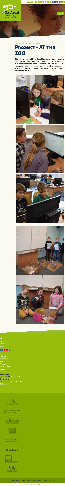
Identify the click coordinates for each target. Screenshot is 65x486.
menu (60, 13)
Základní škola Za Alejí (27, 43)
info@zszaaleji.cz (16, 376)
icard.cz (39, 480)
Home (17, 43)
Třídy (36, 43)
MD (40, 43)
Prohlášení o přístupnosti (17, 480)
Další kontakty (4, 384)
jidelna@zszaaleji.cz (17, 381)
